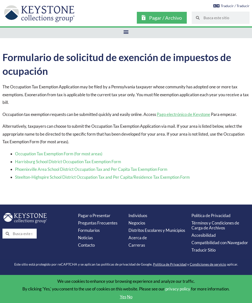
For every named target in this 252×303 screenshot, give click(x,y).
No (129, 296)
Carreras (136, 245)
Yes (123, 296)
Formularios (89, 230)
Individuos (137, 215)
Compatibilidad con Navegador (219, 242)
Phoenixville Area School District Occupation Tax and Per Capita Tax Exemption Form (91, 169)
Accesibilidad (203, 235)
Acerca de (137, 237)
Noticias (85, 237)
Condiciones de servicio (208, 264)
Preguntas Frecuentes (97, 222)
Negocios (136, 222)
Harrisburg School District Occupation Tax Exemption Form (68, 161)
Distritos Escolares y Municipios (156, 230)
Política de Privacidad (211, 215)
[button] (126, 32)
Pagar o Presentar (94, 215)
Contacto (86, 245)
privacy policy (177, 288)
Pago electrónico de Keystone (183, 114)
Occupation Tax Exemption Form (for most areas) (58, 153)
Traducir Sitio (203, 250)
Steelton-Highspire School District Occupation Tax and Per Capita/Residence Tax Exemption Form (102, 177)
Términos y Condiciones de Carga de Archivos (215, 225)
